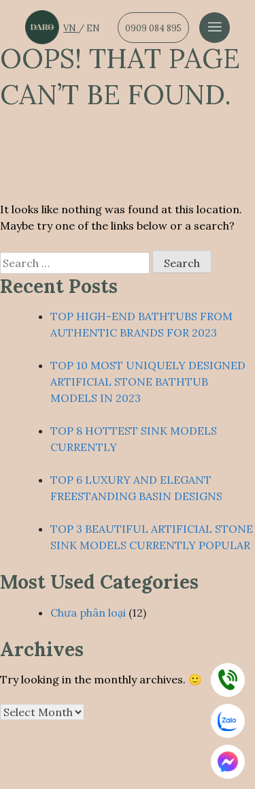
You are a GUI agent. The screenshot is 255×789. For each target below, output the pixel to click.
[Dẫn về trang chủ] (42, 27)
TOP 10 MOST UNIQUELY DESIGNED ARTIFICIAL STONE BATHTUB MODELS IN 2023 (147, 381)
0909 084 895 (153, 28)
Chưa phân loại (88, 612)
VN (70, 28)
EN (93, 28)
